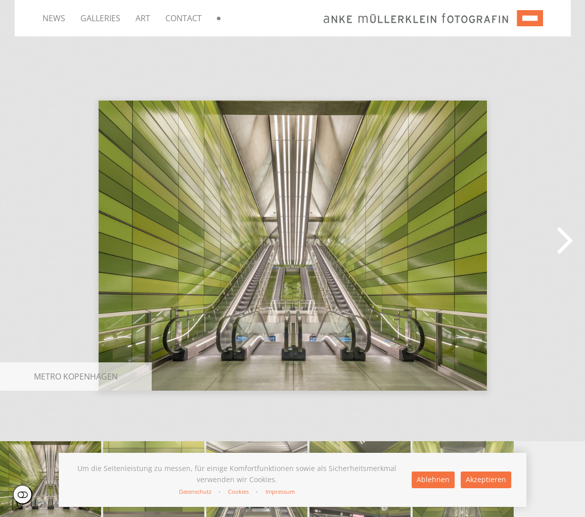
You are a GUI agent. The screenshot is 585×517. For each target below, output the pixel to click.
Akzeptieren (486, 479)
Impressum (280, 491)
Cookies (238, 491)
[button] (565, 240)
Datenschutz (195, 491)
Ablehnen (433, 479)
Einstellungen (22, 494)
